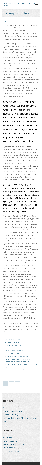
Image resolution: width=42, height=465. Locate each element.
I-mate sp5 (7, 421)
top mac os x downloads (13, 337)
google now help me (12, 342)
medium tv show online (13, 345)
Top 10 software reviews (11, 451)
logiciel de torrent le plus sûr (15, 370)
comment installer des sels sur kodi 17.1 (18, 362)
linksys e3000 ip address (14, 351)
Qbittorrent (7, 408)
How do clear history (10, 415)
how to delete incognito (13, 353)
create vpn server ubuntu (13, 348)
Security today (8, 437)
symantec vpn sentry (12, 339)
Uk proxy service (9, 448)
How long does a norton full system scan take (19, 418)
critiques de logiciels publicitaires (16, 356)
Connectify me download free (13, 444)
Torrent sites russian (10, 441)
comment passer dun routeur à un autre (18, 359)
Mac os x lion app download (13, 411)
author (5, 22)
